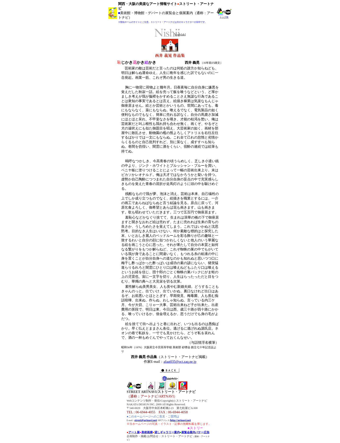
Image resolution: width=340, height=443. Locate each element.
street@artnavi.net (145, 420)
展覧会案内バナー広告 (195, 432)
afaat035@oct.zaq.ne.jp (179, 361)
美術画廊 (147, 432)
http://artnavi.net (180, 420)
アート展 (134, 432)
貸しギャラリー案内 (167, 432)
